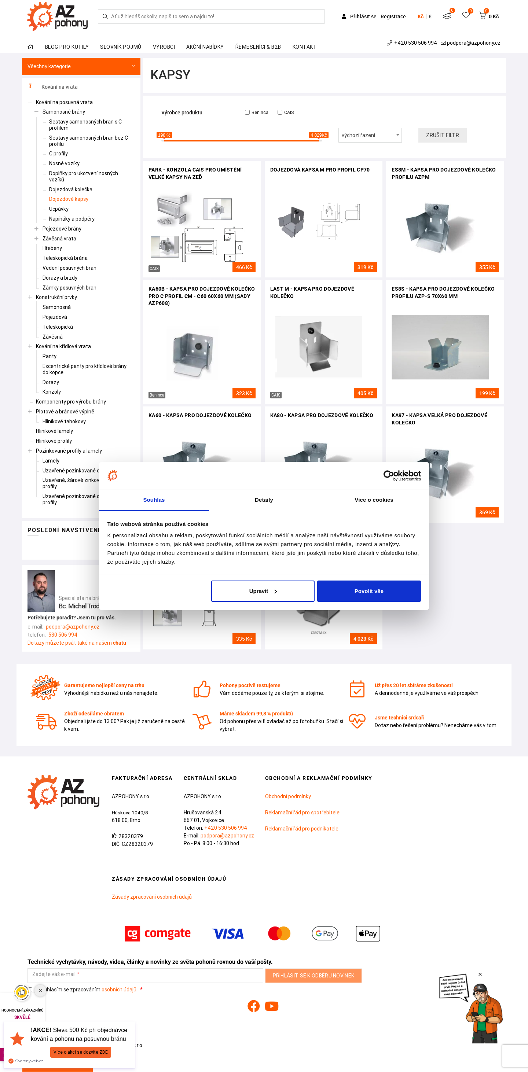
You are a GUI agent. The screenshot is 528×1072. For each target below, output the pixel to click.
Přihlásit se (360, 16)
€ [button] (430, 16)
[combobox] (370, 135)
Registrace (393, 16)
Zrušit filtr (442, 135)
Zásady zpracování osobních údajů (152, 897)
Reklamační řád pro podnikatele (301, 828)
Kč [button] (420, 16)
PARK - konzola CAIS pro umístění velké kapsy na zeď (195, 173)
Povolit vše (369, 591)
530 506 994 (62, 634)
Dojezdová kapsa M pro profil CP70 (320, 170)
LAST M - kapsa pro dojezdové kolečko (312, 292)
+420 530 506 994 (413, 43)
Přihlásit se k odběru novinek (314, 975)
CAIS (286, 112)
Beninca (256, 112)
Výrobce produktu (181, 113)
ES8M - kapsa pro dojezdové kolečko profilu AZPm (444, 173)
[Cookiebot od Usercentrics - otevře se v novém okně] (389, 475)
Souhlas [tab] (154, 500)
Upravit (263, 591)
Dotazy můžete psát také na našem (76, 643)
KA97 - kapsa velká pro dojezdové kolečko (439, 419)
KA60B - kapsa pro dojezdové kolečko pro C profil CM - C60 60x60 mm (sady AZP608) (201, 296)
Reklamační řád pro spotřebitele (302, 812)
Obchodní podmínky (288, 796)
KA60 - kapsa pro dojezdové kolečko (200, 415)
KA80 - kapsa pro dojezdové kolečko (321, 415)
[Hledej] (105, 16)
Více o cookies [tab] (374, 500)
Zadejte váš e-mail (54, 974)
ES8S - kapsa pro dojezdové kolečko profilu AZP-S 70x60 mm (443, 292)
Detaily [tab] (264, 500)
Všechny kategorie (81, 66)
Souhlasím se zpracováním (83, 990)
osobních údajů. (120, 989)
